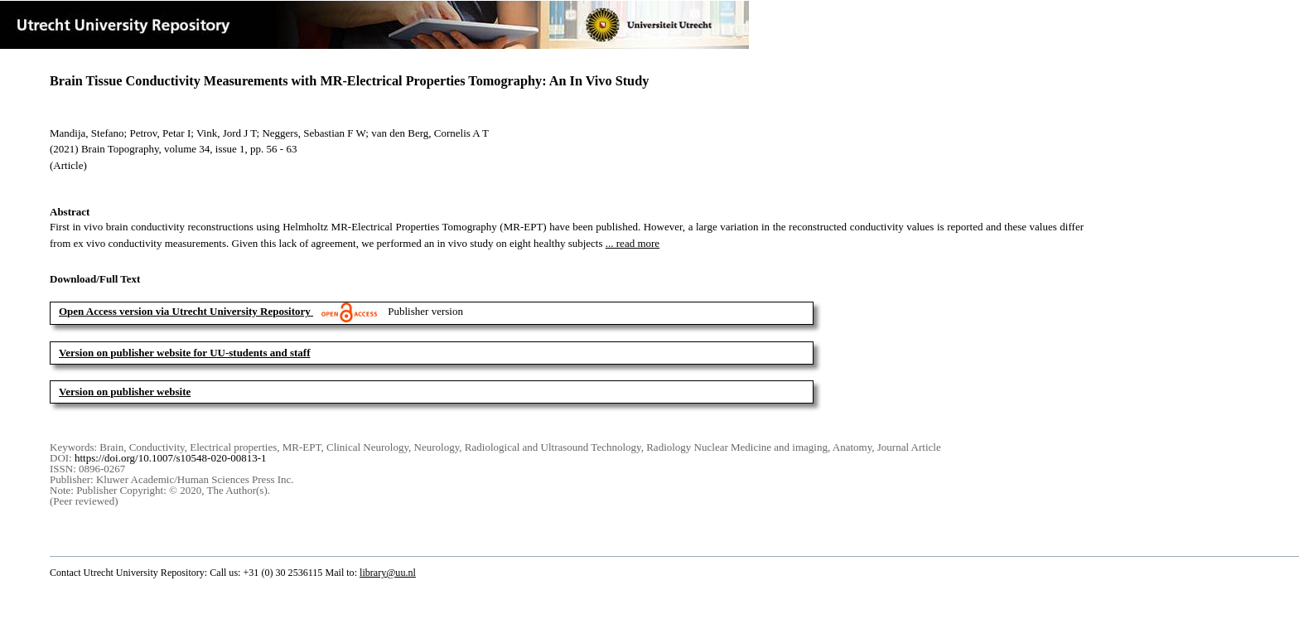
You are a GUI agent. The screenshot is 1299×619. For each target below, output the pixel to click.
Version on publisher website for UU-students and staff (185, 352)
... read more (632, 243)
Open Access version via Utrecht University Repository (185, 311)
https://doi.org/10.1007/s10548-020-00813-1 (171, 458)
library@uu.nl (388, 572)
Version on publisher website (125, 391)
